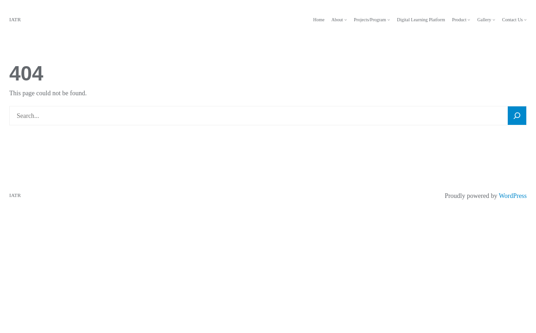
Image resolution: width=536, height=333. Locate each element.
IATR (15, 19)
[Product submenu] (468, 19)
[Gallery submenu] (493, 19)
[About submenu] (345, 19)
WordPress (513, 195)
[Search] (517, 115)
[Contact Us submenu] (525, 19)
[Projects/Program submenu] (388, 19)
